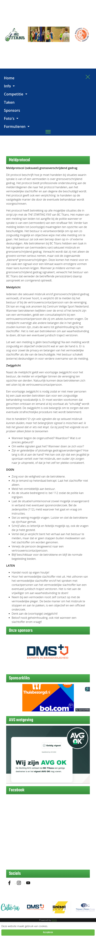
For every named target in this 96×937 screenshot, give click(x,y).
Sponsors (12, 110)
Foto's (9, 118)
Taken (9, 102)
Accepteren (48, 932)
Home (9, 78)
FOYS (54, 920)
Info (8, 86)
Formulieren (15, 126)
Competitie (14, 94)
